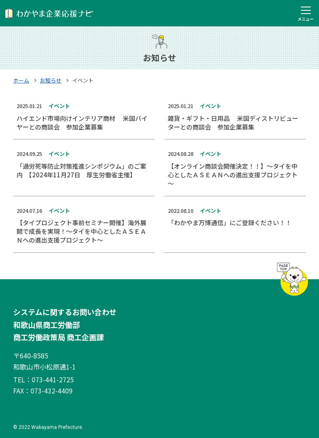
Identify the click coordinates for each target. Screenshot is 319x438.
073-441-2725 (53, 379)
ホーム (21, 80)
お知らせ (50, 80)
